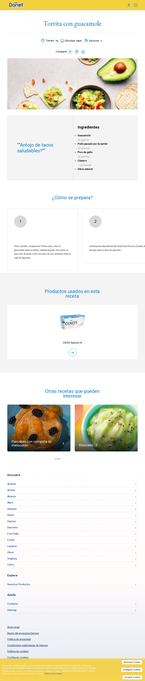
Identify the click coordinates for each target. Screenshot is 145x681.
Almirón (11, 497)
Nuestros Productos (18, 585)
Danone (11, 522)
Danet (10, 516)
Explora (12, 576)
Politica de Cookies (53, 673)
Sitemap (12, 611)
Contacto (12, 604)
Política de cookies (17, 652)
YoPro (10, 566)
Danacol (11, 509)
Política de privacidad (19, 640)
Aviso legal (13, 628)
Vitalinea (12, 559)
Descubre (13, 476)
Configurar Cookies (131, 670)
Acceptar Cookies (132, 677)
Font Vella (13, 534)
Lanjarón (12, 547)
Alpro (10, 503)
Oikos (10, 553)
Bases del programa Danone (23, 634)
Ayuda (11, 595)
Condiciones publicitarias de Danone (27, 646)
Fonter (11, 541)
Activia (11, 491)
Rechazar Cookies (132, 662)
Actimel (11, 485)
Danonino (12, 528)
